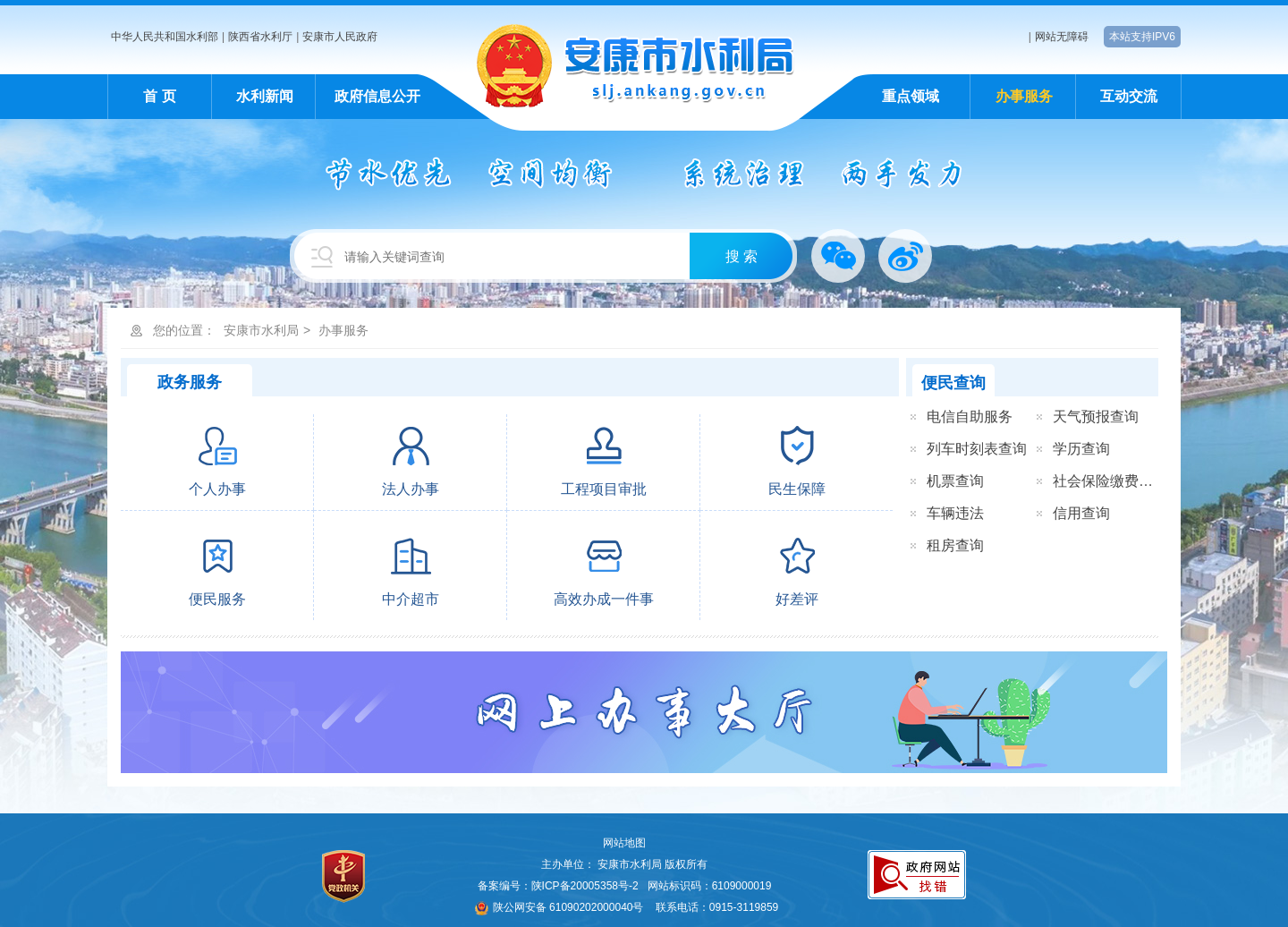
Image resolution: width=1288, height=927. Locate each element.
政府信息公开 (377, 96)
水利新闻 (264, 96)
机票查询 (955, 481)
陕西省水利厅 (260, 36)
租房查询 (955, 545)
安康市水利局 (261, 330)
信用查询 (1081, 513)
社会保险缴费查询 (1110, 481)
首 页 (159, 96)
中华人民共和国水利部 (164, 36)
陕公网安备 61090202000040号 (559, 907)
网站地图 (624, 843)
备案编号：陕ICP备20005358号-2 (558, 886)
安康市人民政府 (339, 36)
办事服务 (1024, 96)
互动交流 (1128, 96)
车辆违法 (955, 513)
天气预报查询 (1096, 416)
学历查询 (1081, 448)
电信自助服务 (970, 416)
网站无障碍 (1062, 36)
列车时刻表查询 (977, 448)
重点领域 (910, 96)
